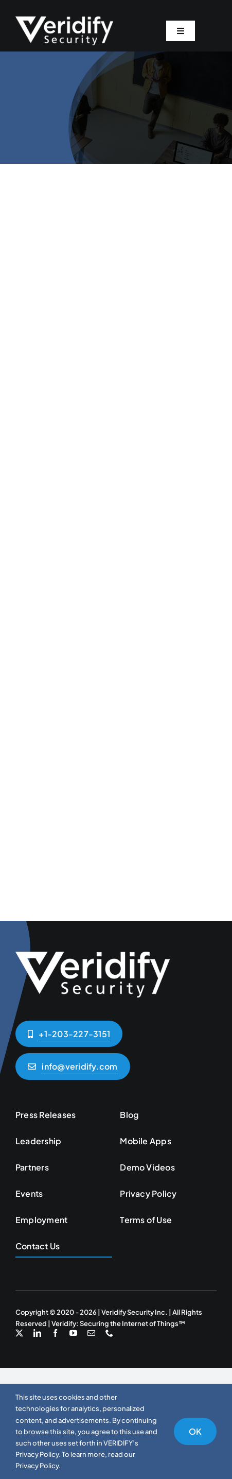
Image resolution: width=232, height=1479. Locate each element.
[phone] (109, 1333)
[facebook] (55, 1333)
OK (195, 1431)
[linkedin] (37, 1333)
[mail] (91, 1333)
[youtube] (73, 1333)
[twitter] (19, 1333)
